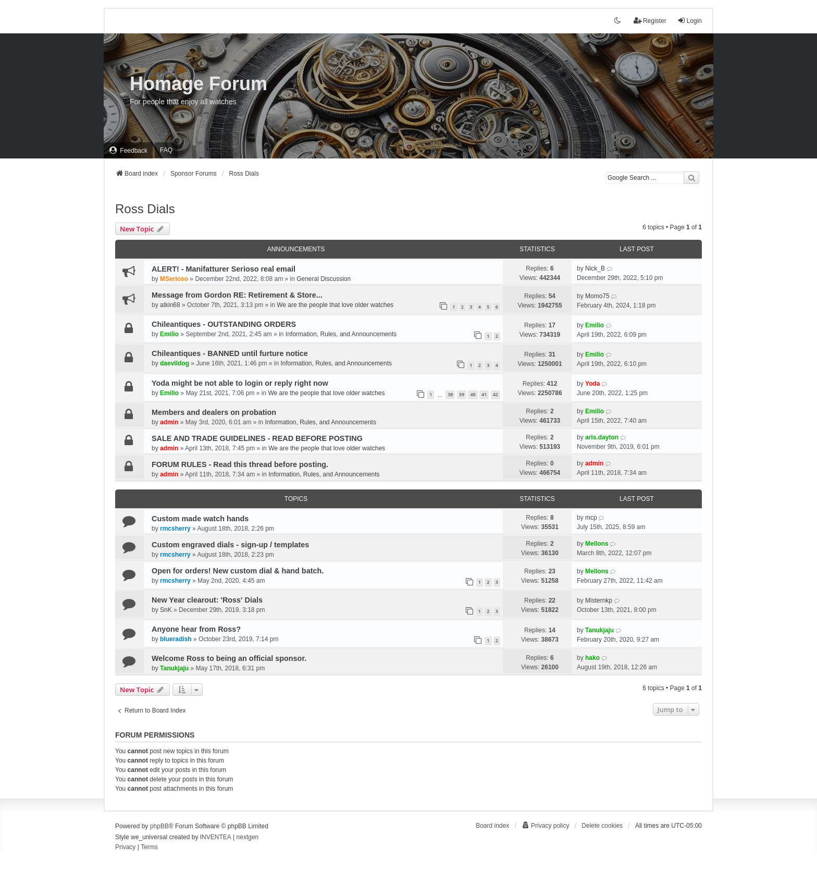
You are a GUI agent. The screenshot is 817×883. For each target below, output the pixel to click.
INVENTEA (215, 837)
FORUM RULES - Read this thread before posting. (240, 464)
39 (461, 394)
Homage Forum (198, 83)
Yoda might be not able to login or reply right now (240, 383)
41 (484, 394)
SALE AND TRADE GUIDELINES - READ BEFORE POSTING (257, 438)
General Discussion (323, 279)
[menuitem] (128, 150)
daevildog (174, 363)
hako (592, 657)
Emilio (169, 334)
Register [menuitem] (650, 20)
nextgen (248, 837)
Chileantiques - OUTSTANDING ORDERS (224, 324)
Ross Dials (145, 209)
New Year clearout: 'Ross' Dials (207, 600)
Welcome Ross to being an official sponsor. (229, 658)
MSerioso (174, 279)
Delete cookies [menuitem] (602, 825)
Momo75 (597, 296)
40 (472, 394)
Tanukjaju (599, 630)
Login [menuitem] (689, 20)
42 (495, 394)
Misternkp (598, 600)
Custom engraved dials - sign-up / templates (230, 545)
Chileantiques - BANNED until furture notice (230, 353)
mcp (591, 517)
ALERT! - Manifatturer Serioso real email (223, 269)
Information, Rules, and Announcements (341, 334)
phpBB (159, 826)
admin (169, 422)
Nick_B (595, 268)
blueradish (176, 639)
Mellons (597, 543)
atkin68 (170, 305)
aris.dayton (601, 437)
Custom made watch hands (200, 518)
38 (450, 394)
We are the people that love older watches (335, 305)
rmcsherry (175, 528)
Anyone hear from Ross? (196, 629)
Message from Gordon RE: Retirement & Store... (237, 295)
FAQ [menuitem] (166, 150)
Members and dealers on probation (214, 412)
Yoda (592, 383)
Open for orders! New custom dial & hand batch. (238, 571)
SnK (166, 610)
